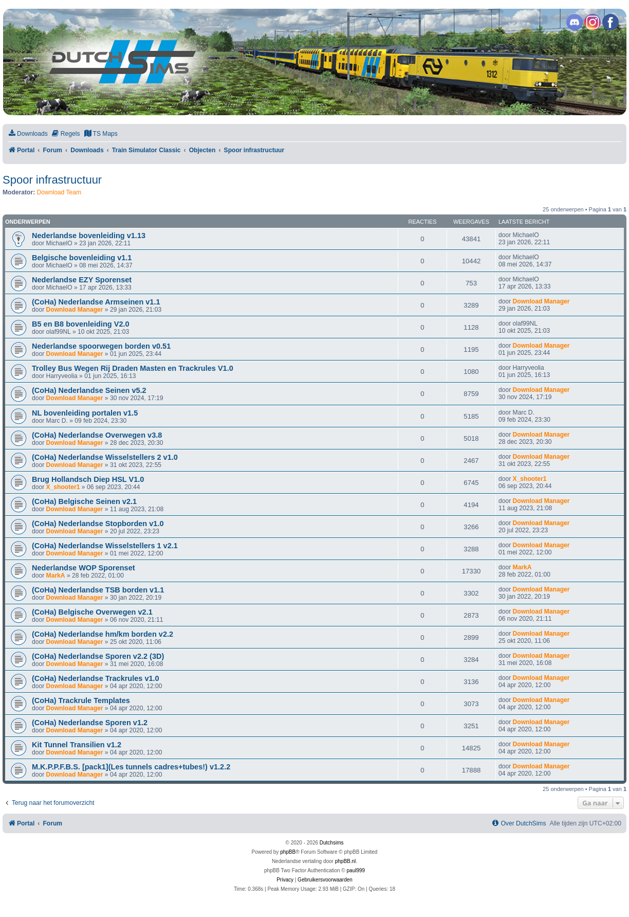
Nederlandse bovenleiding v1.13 (88, 235)
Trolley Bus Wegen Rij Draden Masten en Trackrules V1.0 (132, 368)
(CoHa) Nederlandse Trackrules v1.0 (95, 678)
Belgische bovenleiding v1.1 (82, 258)
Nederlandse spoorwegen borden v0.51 (101, 346)
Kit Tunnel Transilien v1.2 (76, 745)
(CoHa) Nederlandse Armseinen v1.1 (96, 302)
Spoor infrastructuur (52, 179)
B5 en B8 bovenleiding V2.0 (81, 324)
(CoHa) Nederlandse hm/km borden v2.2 (102, 634)
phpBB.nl (345, 861)
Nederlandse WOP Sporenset (83, 568)
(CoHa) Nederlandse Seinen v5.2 (89, 390)
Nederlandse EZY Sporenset (82, 280)
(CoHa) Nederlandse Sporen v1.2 (89, 722)
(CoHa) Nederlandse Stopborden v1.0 (98, 523)
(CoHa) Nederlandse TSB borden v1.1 (98, 590)
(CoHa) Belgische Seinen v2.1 (84, 501)
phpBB (287, 852)
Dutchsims (332, 843)
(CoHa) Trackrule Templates (81, 700)
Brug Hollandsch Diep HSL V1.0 (88, 479)
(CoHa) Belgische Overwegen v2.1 (92, 612)
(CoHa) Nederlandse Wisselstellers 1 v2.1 (105, 546)
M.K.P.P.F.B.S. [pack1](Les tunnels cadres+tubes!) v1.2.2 (131, 767)
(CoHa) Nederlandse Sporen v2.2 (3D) (98, 656)
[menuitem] (28, 134)
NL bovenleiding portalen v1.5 (85, 413)
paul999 (356, 870)
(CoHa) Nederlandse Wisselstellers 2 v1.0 (105, 457)
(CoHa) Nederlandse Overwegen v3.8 (97, 435)
